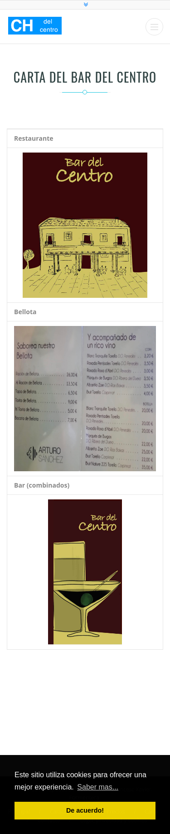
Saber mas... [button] (97, 787)
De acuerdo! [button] (85, 810)
